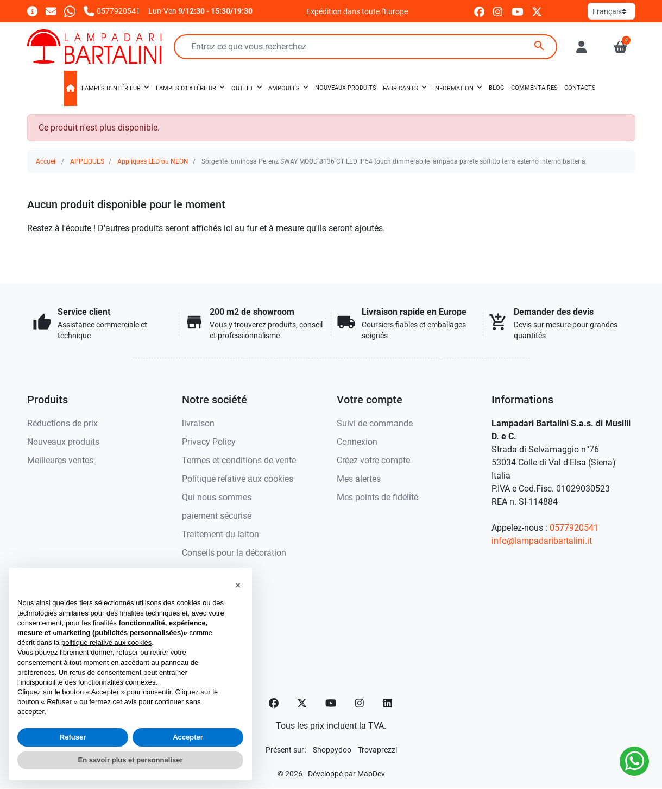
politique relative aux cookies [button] (106, 642)
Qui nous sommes (216, 497)
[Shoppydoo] (332, 749)
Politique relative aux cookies (237, 479)
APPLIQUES (87, 161)
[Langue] (611, 11)
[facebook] (479, 11)
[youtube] (518, 11)
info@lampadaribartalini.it (541, 541)
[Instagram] (360, 703)
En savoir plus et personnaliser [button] (130, 760)
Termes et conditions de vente (239, 460)
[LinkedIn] (388, 703)
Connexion (357, 442)
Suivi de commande (375, 423)
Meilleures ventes (60, 460)
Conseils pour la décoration (234, 553)
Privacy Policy (209, 442)
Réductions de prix (62, 423)
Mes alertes (359, 479)
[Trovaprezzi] (377, 749)
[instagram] (498, 11)
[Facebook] (274, 703)
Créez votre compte (373, 460)
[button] (620, 47)
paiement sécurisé (216, 516)
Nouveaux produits (63, 442)
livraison (198, 423)
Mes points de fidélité (377, 497)
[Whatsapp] (69, 10)
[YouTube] (330, 703)
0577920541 (574, 528)
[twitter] (537, 11)
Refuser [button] (73, 737)
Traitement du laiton (220, 534)
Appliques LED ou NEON (152, 161)
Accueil (46, 161)
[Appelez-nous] (112, 10)
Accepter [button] (188, 737)
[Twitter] (302, 703)
